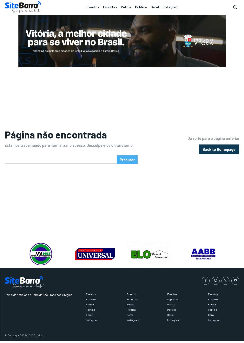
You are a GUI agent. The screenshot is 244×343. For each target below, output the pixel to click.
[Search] (127, 161)
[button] (235, 7)
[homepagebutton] (219, 150)
